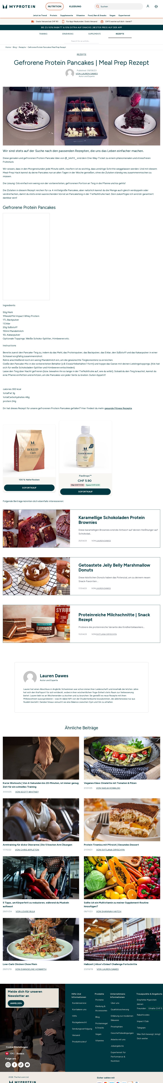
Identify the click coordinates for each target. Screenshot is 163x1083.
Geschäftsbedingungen (122, 1033)
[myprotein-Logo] (19, 6)
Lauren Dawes (103, 541)
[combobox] (118, 6)
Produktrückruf (79, 1041)
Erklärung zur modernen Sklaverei (122, 1018)
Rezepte (120, 34)
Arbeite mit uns (118, 1039)
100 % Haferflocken (29, 479)
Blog (15, 47)
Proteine (99, 1000)
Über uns (115, 1003)
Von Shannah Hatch (108, 911)
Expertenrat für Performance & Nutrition (118, 1056)
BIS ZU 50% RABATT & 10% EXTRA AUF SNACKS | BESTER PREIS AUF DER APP (81, 27)
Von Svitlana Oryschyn (110, 849)
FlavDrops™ (85, 476)
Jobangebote (117, 1046)
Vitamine (80, 15)
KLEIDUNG (75, 7)
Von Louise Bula (25, 911)
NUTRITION (54, 7)
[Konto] (148, 6)
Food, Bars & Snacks (97, 15)
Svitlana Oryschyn (106, 634)
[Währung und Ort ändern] (32, 1053)
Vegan (112, 15)
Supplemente (66, 15)
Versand (76, 1035)
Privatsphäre (117, 1026)
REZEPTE (81, 54)
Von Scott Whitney (27, 792)
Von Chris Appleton (27, 849)
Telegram (141, 1027)
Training (43, 34)
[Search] (98, 6)
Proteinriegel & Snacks (101, 1025)
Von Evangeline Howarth (31, 969)
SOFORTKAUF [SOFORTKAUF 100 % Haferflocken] (29, 487)
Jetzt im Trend (40, 15)
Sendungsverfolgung (82, 1028)
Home (8, 47)
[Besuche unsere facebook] (14, 1064)
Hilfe (74, 1016)
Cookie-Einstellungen (17, 1047)
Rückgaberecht (79, 1022)
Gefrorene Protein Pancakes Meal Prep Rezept (47, 47)
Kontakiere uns (79, 1009)
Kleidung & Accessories (101, 1008)
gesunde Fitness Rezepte (118, 408)
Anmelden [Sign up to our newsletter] (16, 1003)
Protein (53, 15)
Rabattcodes (143, 1015)
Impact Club (143, 1021)
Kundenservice (79, 1003)
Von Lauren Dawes (87, 73)
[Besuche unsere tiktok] (21, 1064)
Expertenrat (124, 15)
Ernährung (67, 34)
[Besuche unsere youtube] (27, 1064)
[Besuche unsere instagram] (8, 1064)
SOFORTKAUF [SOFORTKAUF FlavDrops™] (85, 491)
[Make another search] (81, 41)
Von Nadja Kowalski (108, 788)
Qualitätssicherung (120, 1009)
